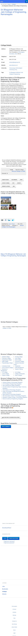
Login (14, 633)
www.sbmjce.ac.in (13, 65)
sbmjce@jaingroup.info (14, 62)
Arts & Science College (7, 367)
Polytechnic (17, 366)
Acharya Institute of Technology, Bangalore (12, 382)
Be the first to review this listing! (11, 417)
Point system (14, 606)
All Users (14, 609)
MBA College (5, 361)
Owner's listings (6, 186)
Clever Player (12, 224)
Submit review (5, 179)
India (16, 53)
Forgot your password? (9, 542)
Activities (14, 612)
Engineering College (7, 359)
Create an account (13, 538)
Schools (4, 594)
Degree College (5, 375)
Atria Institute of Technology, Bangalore (12, 389)
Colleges (4, 591)
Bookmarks (5, 589)
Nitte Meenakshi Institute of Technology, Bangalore (14, 395)
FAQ (14, 618)
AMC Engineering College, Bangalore (11, 385)
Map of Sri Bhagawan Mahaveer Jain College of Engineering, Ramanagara (13, 255)
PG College (5, 372)
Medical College (6, 356)
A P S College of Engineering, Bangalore (12, 384)
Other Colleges (18, 375)
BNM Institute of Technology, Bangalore (12, 394)
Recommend (14, 179)
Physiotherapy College (7, 363)
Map (14, 186)
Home (14, 630)
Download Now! (6, 527)
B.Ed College (18, 359)
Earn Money (14, 624)
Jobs (3, 586)
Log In (5, 538)
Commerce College (19, 361)
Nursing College (18, 356)
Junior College (5, 373)
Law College (18, 358)
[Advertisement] (14, 30)
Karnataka (11, 53)
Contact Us (14, 621)
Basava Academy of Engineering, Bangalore (13, 398)
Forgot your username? (9, 541)
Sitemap (14, 615)
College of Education (20, 373)
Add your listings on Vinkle (18, 171)
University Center (6, 366)
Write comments (6, 426)
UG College (17, 372)
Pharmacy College (6, 358)
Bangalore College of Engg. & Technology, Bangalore (15, 397)
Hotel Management (19, 367)
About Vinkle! (14, 627)
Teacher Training (19, 369)
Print (21, 179)
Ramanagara (21, 52)
